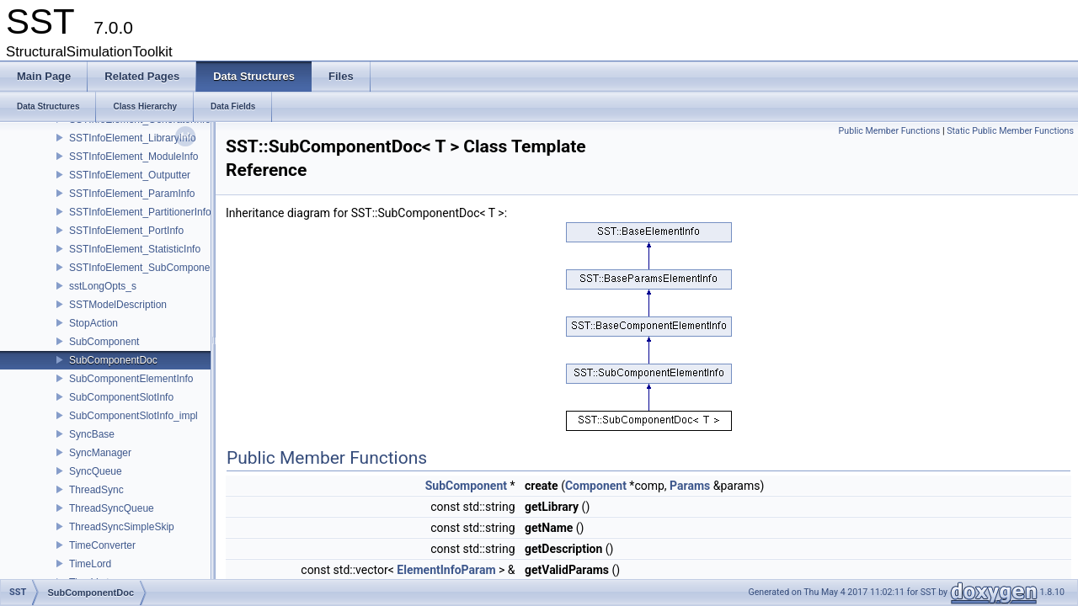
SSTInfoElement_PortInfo (126, 231)
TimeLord (90, 564)
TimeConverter (102, 545)
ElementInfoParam (446, 570)
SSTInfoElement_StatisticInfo (134, 249)
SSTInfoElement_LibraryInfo (132, 138)
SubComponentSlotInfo (121, 397)
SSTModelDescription (118, 305)
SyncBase (92, 434)
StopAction (93, 323)
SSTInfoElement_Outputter (129, 175)
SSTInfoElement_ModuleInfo (133, 156)
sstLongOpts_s (102, 286)
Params (690, 485)
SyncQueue (95, 471)
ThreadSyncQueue (111, 508)
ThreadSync (96, 490)
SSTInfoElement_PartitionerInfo (140, 212)
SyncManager (100, 453)
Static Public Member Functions (1010, 130)
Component (596, 485)
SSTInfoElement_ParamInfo (132, 193)
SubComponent (104, 342)
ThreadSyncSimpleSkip (121, 527)
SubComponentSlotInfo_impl (133, 416)
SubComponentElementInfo (131, 379)
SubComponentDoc (113, 360)
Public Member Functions (890, 130)
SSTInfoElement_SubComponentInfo (152, 268)
